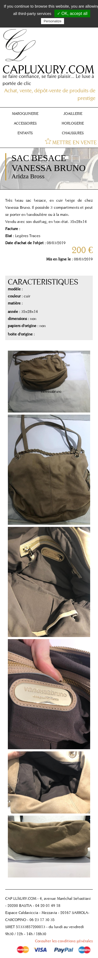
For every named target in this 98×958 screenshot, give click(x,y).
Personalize (52, 21)
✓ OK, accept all (72, 13)
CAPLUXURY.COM (48, 69)
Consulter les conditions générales (64, 941)
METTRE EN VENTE (74, 142)
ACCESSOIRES (25, 123)
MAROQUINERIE (25, 113)
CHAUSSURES (73, 133)
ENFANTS (25, 133)
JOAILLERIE (73, 113)
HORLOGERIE (73, 123)
